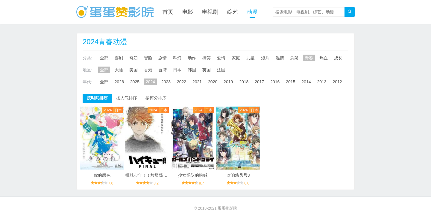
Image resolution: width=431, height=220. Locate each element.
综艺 (232, 12)
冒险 (148, 58)
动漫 (252, 12)
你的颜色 (102, 175)
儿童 (250, 58)
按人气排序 (126, 98)
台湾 (162, 69)
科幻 (177, 58)
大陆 (119, 69)
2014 (306, 81)
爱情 (221, 58)
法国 (221, 69)
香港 (148, 69)
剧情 (162, 58)
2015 (290, 81)
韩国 (192, 69)
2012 (337, 81)
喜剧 (119, 58)
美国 (133, 69)
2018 (243, 81)
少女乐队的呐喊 (192, 175)
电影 (187, 12)
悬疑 (294, 58)
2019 (228, 81)
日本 (177, 69)
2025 (134, 81)
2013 (321, 81)
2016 (275, 81)
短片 (265, 58)
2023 (166, 81)
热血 (323, 58)
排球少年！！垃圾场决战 (148, 175)
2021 (197, 81)
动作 (192, 58)
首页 (168, 12)
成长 (338, 58)
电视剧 (210, 12)
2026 (119, 81)
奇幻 (133, 58)
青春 (309, 58)
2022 (181, 81)
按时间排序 (97, 98)
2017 (259, 81)
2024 (150, 81)
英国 (206, 69)
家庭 (236, 58)
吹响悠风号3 (238, 175)
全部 (104, 58)
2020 (212, 81)
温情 (280, 58)
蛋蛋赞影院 (227, 208)
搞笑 (206, 58)
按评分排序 (155, 98)
